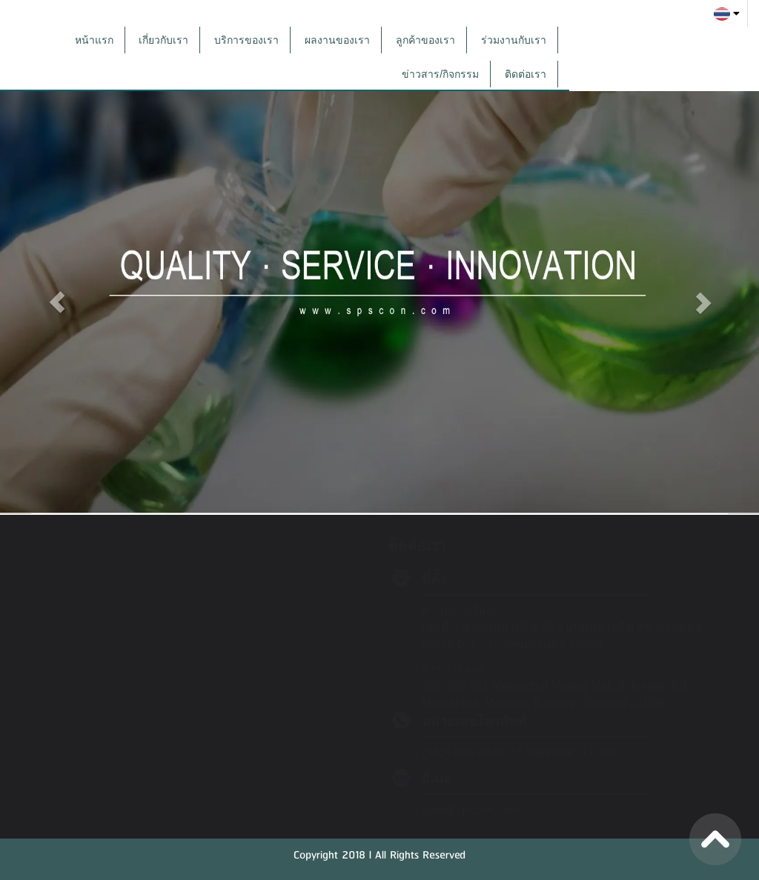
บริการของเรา (246, 40)
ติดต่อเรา (525, 74)
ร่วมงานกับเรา (513, 40)
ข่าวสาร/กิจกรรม (440, 74)
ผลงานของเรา (337, 40)
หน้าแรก (94, 40)
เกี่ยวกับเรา (163, 40)
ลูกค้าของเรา (425, 40)
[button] (57, 297)
